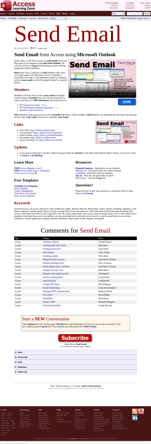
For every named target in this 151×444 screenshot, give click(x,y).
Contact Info (117, 413)
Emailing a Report (51, 242)
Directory (23, 18)
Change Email (25, 426)
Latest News (42, 413)
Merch (52, 13)
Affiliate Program (81, 419)
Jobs (76, 417)
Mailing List (81, 170)
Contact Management (23, 191)
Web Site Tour (61, 415)
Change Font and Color (53, 270)
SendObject (48, 298)
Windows (4, 421)
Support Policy (117, 415)
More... (3, 435)
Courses (11, 13)
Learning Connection (101, 419)
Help (36, 13)
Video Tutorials (99, 413)
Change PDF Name (51, 284)
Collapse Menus (44, 428)
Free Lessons (79, 424)
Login (22, 413)
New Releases (43, 415)
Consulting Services (63, 422)
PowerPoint (5, 423)
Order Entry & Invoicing (25, 193)
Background (79, 413)
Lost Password (25, 419)
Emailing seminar (50, 256)
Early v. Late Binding (32, 155)
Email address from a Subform (56, 266)
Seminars (4, 432)
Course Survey (117, 424)
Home (3, 13)
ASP (2, 430)
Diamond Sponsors (84, 168)
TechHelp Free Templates (26, 186)
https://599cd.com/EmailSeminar (48, 135)
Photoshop (5, 425)
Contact (43, 13)
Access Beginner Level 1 (28, 168)
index (10, 413)
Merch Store (81, 178)
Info (40, 410)
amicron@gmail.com (120, 428)
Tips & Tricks (43, 422)
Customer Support (63, 413)
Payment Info (99, 426)
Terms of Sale (99, 430)
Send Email (43, 18)
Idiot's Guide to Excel (102, 422)
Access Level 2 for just (25, 173)
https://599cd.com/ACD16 (50, 140)
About (78, 410)
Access (32, 18)
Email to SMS (49, 302)
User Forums (43, 417)
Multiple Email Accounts (54, 259)
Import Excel (143, 18)
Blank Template (21, 188)
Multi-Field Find (128, 18)
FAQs (58, 417)
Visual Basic (5, 428)
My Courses (24, 417)
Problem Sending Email (53, 263)
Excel (3, 416)
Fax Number (117, 422)
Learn (4, 410)
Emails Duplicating (51, 288)
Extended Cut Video (31, 105)
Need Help (47, 295)
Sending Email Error (52, 249)
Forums (29, 13)
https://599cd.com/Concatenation (47, 133)
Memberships (25, 422)
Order (97, 410)
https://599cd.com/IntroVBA (42, 130)
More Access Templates (24, 196)
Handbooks (98, 415)
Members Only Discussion (31, 110)
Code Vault (31, 117)
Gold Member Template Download (37, 108)
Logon (72, 13)
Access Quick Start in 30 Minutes (32, 170)
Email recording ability (53, 277)
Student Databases (26, 424)
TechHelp (20, 13)
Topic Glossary (43, 419)
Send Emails (48, 252)
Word (3, 418)
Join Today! (63, 117)
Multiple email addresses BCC (56, 273)
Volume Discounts (100, 424)
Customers (25, 410)
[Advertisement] (75, 398)
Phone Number (117, 419)
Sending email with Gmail (54, 245)
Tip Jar (79, 175)
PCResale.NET (80, 428)
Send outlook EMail (51, 305)
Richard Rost (79, 422)
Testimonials (79, 415)
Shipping (97, 428)
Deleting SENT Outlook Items (56, 291)
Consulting (80, 173)
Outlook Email (49, 281)
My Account (24, 415)
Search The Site (44, 424)
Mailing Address (118, 417)
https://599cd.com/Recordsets (43, 137)
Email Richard (117, 426)
